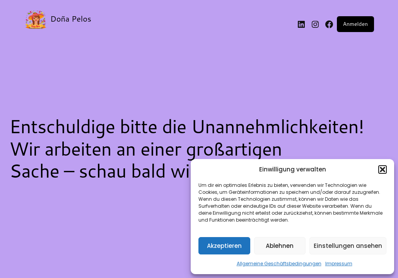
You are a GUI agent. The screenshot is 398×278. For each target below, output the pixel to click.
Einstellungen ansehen (348, 246)
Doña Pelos (70, 18)
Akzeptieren (224, 246)
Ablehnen (280, 246)
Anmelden (355, 24)
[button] (382, 169)
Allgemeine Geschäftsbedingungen (279, 263)
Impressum (338, 263)
